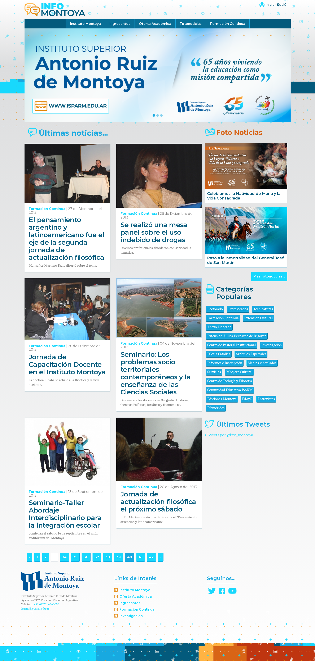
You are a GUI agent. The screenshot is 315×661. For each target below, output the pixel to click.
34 (64, 557)
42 (151, 557)
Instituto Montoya (85, 24)
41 (141, 557)
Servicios (214, 372)
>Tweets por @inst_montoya (229, 435)
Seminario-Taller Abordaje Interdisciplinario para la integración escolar (65, 514)
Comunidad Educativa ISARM (230, 390)
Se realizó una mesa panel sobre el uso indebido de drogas (154, 232)
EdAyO (247, 399)
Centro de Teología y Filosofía (229, 381)
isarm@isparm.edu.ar (35, 608)
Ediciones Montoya (222, 399)
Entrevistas (266, 399)
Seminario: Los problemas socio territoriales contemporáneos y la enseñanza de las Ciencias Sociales (156, 373)
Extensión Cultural (258, 318)
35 (75, 557)
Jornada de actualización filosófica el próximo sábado (158, 501)
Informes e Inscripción (224, 363)
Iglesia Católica (218, 354)
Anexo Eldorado (219, 327)
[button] (45, 75)
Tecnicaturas (263, 309)
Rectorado (215, 309)
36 (86, 557)
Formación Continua (227, 24)
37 (97, 557)
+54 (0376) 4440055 (46, 604)
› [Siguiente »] (160, 557)
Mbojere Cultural (239, 372)
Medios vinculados (262, 363)
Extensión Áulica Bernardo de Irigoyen (236, 336)
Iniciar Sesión (277, 5)
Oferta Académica (155, 24)
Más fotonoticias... (269, 276)
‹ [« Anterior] (29, 557)
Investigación (271, 345)
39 (118, 557)
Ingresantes (119, 24)
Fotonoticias (191, 24)
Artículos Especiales (251, 354)
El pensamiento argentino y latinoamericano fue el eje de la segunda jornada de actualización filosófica (66, 238)
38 (107, 557)
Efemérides (215, 408)
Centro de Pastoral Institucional (231, 345)
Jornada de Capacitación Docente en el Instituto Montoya (67, 364)
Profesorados (238, 309)
